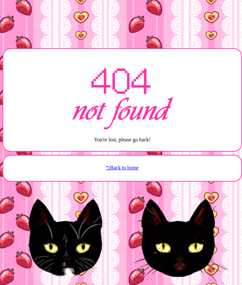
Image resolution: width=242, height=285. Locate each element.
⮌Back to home (122, 167)
